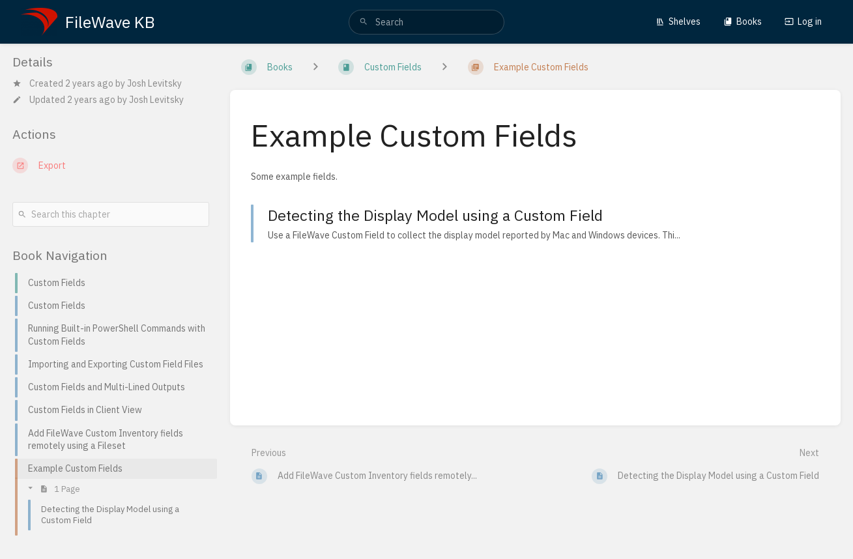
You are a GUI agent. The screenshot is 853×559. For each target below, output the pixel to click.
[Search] (363, 22)
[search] (426, 22)
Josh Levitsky (154, 83)
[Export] (111, 165)
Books (742, 21)
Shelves (678, 21)
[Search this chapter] (110, 214)
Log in (803, 21)
